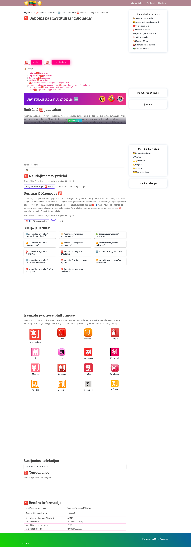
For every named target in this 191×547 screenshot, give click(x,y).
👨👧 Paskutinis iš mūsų (142, 172)
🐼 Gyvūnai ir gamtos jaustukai (144, 33)
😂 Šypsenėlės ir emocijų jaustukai (146, 22)
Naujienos (162, 3)
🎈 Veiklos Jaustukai (140, 37)
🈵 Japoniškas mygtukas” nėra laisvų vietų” (39, 270)
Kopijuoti (36, 62)
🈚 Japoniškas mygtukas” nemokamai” (72, 244)
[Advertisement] (75, 40)
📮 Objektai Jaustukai (141, 26)
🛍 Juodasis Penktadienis (36, 466)
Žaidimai (151, 3)
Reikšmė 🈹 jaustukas (38, 73)
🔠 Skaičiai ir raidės (66, 12)
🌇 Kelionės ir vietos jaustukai (144, 45)
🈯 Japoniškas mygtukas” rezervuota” (107, 235)
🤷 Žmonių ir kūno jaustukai (143, 18)
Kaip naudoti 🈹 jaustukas (40, 76)
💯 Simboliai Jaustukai (45, 12)
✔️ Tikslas (137, 157)
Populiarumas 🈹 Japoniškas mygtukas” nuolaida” (51, 87)
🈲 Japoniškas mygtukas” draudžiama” (72, 252)
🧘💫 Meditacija (139, 161)
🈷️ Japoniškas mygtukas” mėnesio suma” (36, 244)
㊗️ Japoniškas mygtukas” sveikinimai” (36, 252)
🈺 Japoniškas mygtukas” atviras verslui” (72, 235)
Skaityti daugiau (75, 121)
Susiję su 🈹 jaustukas (38, 80)
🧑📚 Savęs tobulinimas (142, 153)
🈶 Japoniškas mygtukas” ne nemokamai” (108, 261)
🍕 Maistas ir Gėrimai (140, 41)
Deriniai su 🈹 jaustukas (39, 78)
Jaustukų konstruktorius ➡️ (53, 99)
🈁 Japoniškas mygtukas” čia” (109, 251)
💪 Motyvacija (138, 165)
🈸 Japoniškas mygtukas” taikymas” (107, 244)
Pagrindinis (28, 12)
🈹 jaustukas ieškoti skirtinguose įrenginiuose (49, 83)
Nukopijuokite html (61, 62)
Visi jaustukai (137, 3)
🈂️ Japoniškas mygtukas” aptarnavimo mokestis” (36, 235)
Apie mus (164, 539)
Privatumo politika (150, 539)
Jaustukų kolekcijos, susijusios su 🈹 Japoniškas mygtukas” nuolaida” (60, 85)
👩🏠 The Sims (138, 168)
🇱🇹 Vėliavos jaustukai (141, 49)
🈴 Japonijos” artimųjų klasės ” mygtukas (75, 261)
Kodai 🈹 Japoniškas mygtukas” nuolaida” (47, 89)
